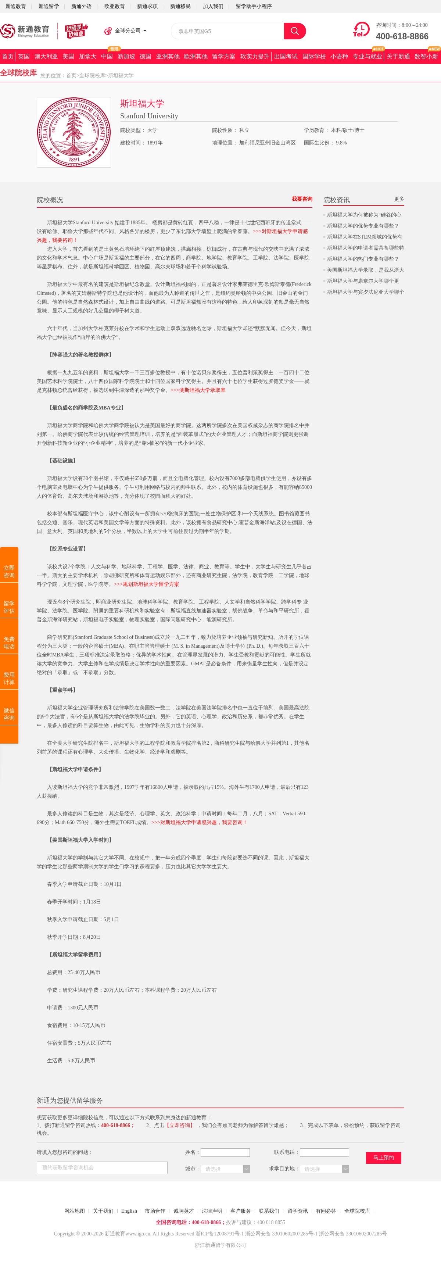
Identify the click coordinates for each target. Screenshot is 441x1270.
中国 (107, 56)
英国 (24, 56)
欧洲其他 (196, 56)
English (129, 1211)
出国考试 (286, 56)
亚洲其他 (168, 56)
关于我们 (103, 1211)
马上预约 (383, 1157)
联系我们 (269, 1211)
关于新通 (398, 56)
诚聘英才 (183, 1211)
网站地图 (74, 1211)
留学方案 (224, 56)
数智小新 (426, 56)
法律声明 (212, 1211)
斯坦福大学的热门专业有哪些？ (363, 259)
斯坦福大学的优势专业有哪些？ (363, 226)
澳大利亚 (46, 56)
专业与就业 (367, 56)
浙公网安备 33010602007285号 (279, 1234)
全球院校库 (92, 75)
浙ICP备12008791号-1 (220, 1234)
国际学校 (314, 56)
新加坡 (126, 56)
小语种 (339, 56)
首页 (8, 56)
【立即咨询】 (179, 1125)
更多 (399, 199)
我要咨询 (302, 199)
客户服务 (240, 1211)
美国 (68, 56)
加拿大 (88, 56)
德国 (145, 56)
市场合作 (155, 1211)
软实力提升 (255, 56)
